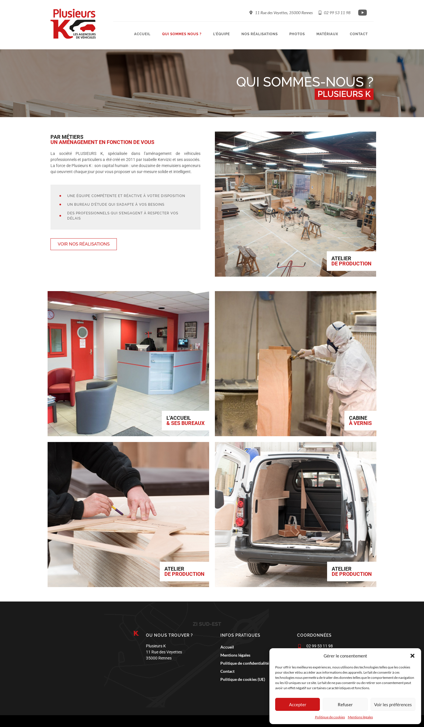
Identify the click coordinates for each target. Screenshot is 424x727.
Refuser (345, 704)
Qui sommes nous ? (182, 34)
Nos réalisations (259, 34)
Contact (359, 34)
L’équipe (221, 34)
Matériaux (327, 34)
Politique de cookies (330, 717)
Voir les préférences (393, 704)
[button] (412, 656)
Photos (297, 34)
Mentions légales (360, 717)
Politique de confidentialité (243, 663)
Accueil (142, 34)
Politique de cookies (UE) (241, 679)
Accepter (297, 704)
